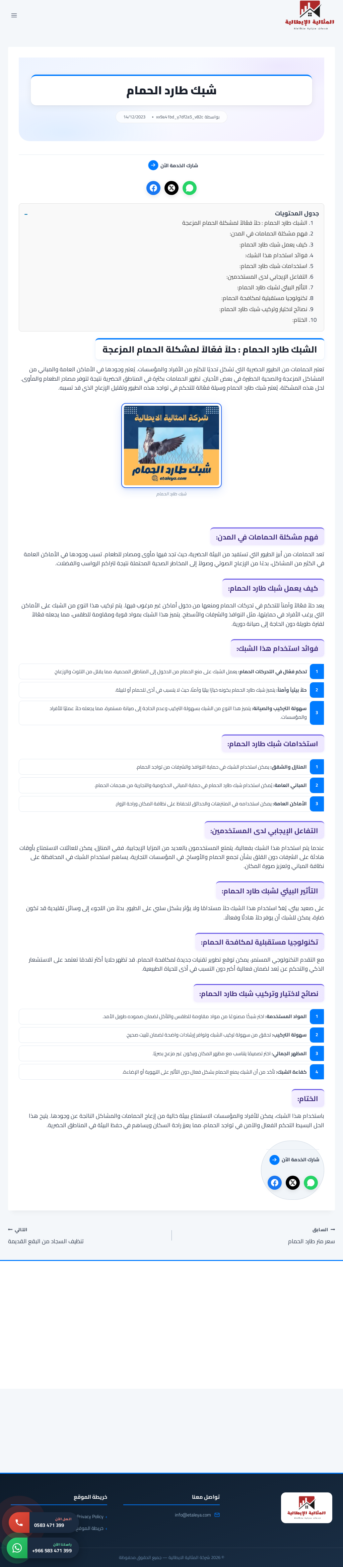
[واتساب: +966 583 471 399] (43, 1548)
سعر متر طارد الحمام (256, 1235)
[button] (171, 213)
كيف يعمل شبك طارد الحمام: (273, 244)
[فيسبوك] (153, 188)
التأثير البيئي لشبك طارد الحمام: (272, 287)
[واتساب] (190, 188)
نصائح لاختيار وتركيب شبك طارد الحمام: (263, 309)
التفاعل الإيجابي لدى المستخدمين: (266, 276)
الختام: (299, 319)
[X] (171, 188)
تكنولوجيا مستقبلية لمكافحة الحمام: (264, 298)
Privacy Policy (90, 1516)
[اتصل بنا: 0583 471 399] (44, 1522)
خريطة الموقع (90, 1528)
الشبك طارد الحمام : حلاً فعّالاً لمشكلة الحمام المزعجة (244, 222)
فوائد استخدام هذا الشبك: (276, 255)
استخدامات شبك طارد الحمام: (273, 266)
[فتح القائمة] (14, 15)
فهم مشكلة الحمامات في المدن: (268, 233)
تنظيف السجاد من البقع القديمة (87, 1235)
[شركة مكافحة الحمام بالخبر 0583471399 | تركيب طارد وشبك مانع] (283, 1359)
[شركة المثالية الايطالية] (306, 1507)
